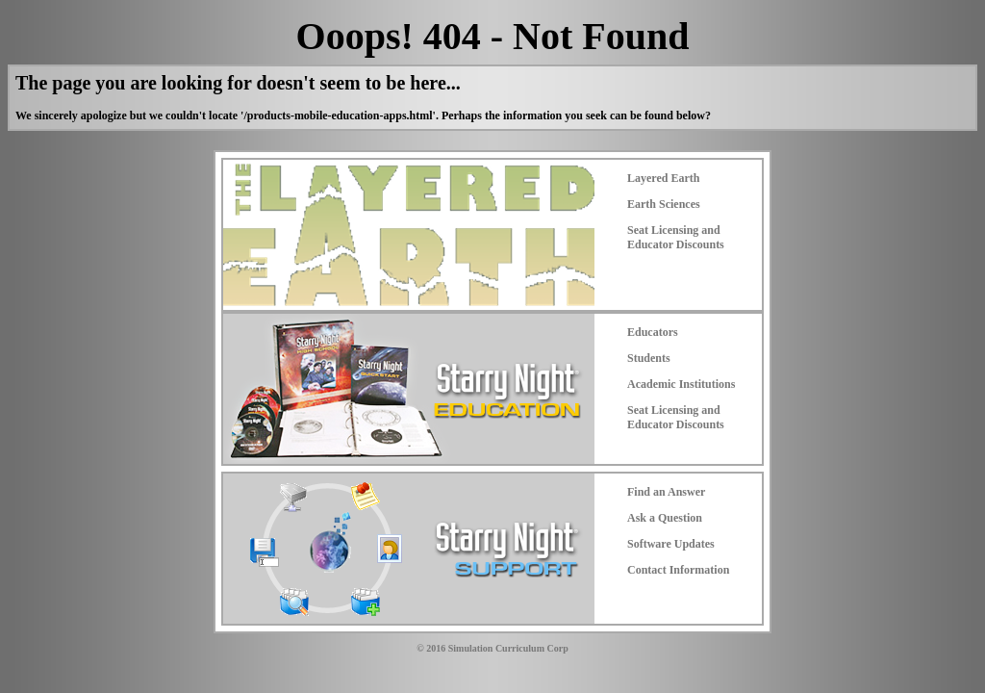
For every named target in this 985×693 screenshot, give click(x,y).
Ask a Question (664, 518)
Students (648, 358)
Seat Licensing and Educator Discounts (675, 237)
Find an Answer (666, 492)
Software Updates (671, 544)
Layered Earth (663, 178)
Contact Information (678, 570)
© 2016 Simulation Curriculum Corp (492, 648)
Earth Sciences (663, 204)
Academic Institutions (681, 384)
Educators (652, 332)
